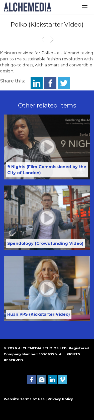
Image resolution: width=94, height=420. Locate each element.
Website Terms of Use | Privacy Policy (38, 399)
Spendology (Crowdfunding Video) (45, 243)
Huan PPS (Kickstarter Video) (38, 314)
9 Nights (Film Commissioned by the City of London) (46, 169)
